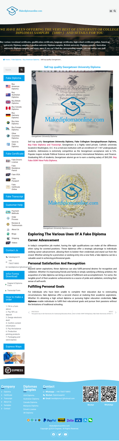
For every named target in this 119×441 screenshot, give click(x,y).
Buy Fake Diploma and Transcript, (44, 145)
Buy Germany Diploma (12, 115)
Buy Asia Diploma (12, 122)
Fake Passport (12, 179)
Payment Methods (12, 212)
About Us (12, 229)
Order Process (12, 218)
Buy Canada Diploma (14, 108)
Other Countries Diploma (12, 135)
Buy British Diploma (13, 102)
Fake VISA (13, 174)
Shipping (12, 238)
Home (6, 60)
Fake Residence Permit (13, 168)
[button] (111, 11)
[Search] (22, 70)
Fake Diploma (16, 60)
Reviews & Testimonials (14, 224)
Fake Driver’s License (14, 161)
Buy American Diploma (31, 60)
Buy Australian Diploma (13, 94)
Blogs (11, 233)
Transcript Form (13, 290)
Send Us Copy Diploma (12, 144)
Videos (11, 242)
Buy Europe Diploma (13, 128)
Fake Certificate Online (13, 187)
